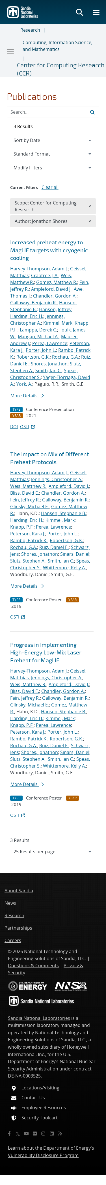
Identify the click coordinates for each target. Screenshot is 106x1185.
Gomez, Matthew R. (56, 282)
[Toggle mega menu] (96, 12)
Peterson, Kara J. (27, 534)
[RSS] (60, 1133)
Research (30, 30)
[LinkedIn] (51, 1133)
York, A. (24, 384)
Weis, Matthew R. (28, 486)
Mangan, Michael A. (38, 336)
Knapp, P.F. (22, 527)
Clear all (50, 187)
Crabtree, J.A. (45, 275)
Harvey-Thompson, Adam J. (39, 269)
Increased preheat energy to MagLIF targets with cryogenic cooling (49, 250)
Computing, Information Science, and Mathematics (57, 45)
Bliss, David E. (24, 493)
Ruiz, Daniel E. (54, 547)
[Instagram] (43, 1133)
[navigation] (53, 851)
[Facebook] (9, 1133)
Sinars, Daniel (74, 554)
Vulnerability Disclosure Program (43, 1155)
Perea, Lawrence (49, 343)
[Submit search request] (92, 112)
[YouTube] (26, 1133)
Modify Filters (35, 167)
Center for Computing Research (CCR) (61, 69)
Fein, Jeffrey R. (25, 500)
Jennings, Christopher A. (56, 479)
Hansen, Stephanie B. (63, 513)
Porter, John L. (41, 350)
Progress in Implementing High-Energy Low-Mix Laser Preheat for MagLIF (45, 652)
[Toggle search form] (79, 12)
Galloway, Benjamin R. (33, 303)
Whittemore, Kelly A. (64, 568)
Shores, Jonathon (49, 364)
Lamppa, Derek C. (38, 330)
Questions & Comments (33, 965)
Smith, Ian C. (48, 370)
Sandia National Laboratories (39, 1018)
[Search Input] (53, 112)
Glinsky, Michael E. (29, 506)
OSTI (28, 426)
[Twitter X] (18, 1133)
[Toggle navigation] (11, 51)
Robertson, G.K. (33, 357)
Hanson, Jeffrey (55, 309)
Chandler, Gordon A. (55, 296)
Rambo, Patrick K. (28, 540)
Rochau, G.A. (65, 357)
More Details (27, 396)
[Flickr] (35, 1133)
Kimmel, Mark (57, 323)
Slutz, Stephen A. (28, 561)
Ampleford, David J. (51, 289)
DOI (14, 426)
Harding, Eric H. (26, 316)
